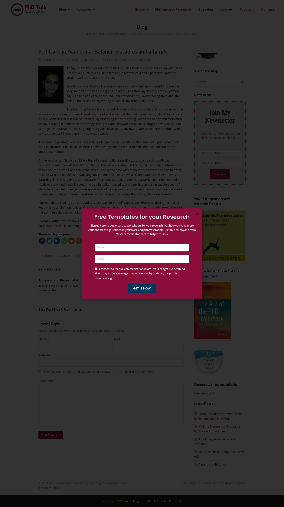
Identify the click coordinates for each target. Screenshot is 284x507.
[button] (197, 213)
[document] (142, 253)
